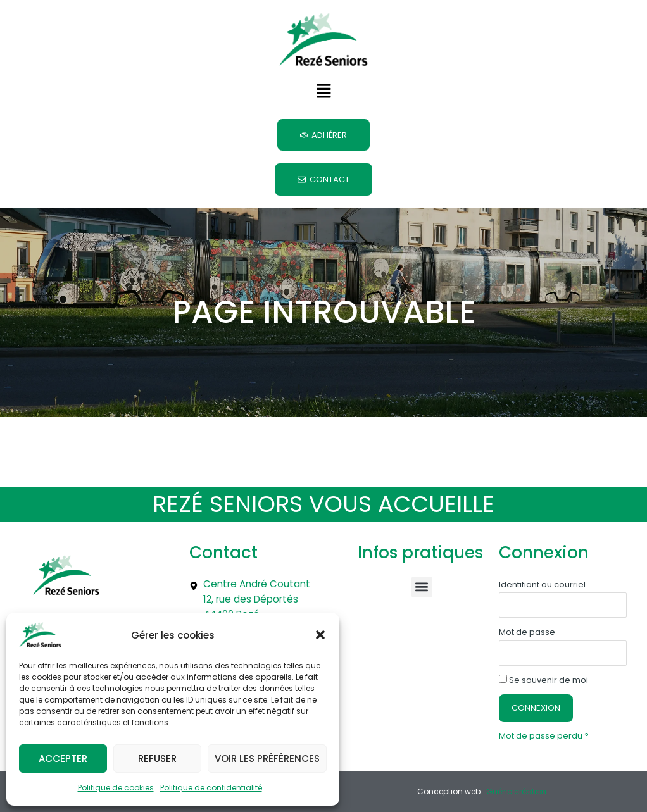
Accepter (63, 758)
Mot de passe (527, 624)
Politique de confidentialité (211, 787)
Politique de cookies (116, 787)
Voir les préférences (267, 758)
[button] (320, 634)
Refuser (157, 758)
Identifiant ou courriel (542, 576)
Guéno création (516, 783)
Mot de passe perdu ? (546, 728)
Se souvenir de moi (543, 672)
